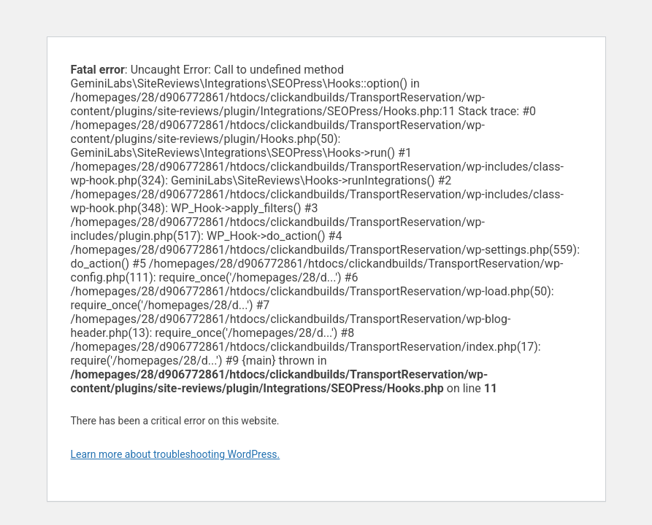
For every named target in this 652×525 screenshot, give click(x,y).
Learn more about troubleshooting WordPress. (175, 454)
